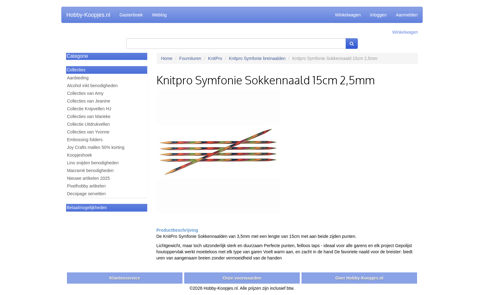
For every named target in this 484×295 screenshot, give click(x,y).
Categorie (77, 56)
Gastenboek (131, 14)
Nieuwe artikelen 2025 (88, 178)
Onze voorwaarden (242, 278)
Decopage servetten (86, 193)
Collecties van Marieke (89, 116)
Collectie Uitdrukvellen (88, 124)
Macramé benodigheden (90, 170)
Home (167, 58)
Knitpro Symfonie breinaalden (257, 58)
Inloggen (378, 14)
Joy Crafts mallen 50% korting (95, 147)
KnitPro (215, 58)
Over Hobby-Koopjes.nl (359, 278)
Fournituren (190, 58)
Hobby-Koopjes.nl (88, 15)
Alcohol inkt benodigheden (92, 85)
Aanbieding (78, 77)
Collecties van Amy (85, 93)
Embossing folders (84, 139)
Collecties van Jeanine (88, 101)
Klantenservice (124, 278)
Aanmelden (407, 14)
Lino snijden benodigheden (93, 162)
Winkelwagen (348, 14)
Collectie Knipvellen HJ (89, 108)
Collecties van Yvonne (88, 131)
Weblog (159, 14)
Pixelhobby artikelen (86, 185)
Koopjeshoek (79, 155)
